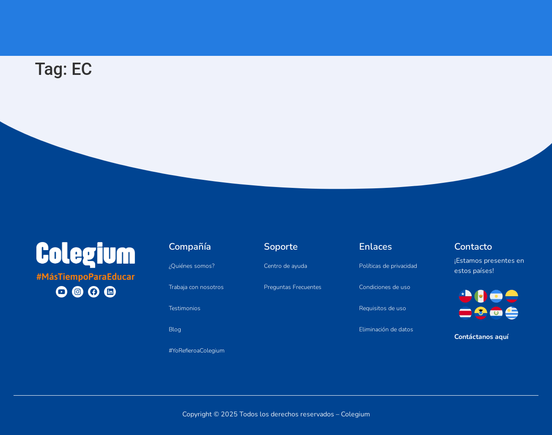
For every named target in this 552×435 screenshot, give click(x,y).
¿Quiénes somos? (191, 266)
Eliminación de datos (386, 329)
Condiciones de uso (384, 287)
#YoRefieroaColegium (197, 351)
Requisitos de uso (382, 308)
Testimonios (184, 308)
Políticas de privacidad (388, 266)
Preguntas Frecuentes (292, 287)
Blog (175, 329)
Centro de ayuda (285, 266)
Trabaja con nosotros (196, 287)
